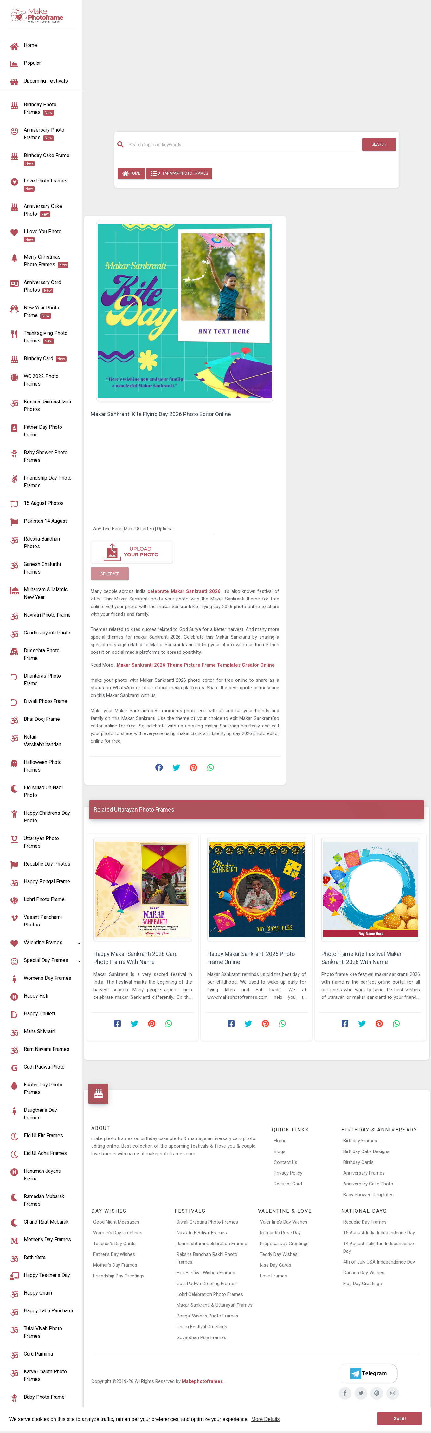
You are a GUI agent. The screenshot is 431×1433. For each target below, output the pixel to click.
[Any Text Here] (154, 528)
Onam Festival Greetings (202, 1327)
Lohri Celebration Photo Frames (210, 1294)
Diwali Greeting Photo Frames (207, 1222)
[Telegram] (368, 1373)
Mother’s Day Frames (115, 1265)
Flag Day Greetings (362, 1283)
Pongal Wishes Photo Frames (207, 1316)
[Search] (243, 144)
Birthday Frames (360, 1141)
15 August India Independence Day (379, 1233)
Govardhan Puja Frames (201, 1337)
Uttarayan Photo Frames (179, 173)
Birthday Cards (358, 1162)
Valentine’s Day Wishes (283, 1222)
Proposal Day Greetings (284, 1243)
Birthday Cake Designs (366, 1151)
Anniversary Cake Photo (368, 1184)
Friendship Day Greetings (119, 1276)
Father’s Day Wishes (114, 1254)
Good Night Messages (116, 1222)
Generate (109, 574)
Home (131, 173)
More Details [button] (265, 1419)
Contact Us (285, 1162)
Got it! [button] (399, 1418)
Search (379, 144)
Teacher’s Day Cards (114, 1243)
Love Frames (273, 1276)
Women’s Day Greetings (117, 1233)
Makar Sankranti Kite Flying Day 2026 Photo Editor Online (161, 414)
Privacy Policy (288, 1173)
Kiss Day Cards (275, 1265)
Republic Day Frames (365, 1222)
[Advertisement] (256, 62)
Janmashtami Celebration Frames (212, 1243)
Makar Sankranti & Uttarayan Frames (215, 1305)
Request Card (288, 1184)
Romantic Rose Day (280, 1233)
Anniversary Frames (364, 1173)
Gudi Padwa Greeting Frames (207, 1283)
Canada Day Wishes (363, 1273)
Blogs (280, 1151)
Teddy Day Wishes (279, 1254)
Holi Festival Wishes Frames (206, 1273)
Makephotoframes (202, 1381)
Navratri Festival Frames (202, 1233)
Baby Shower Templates (368, 1194)
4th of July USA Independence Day (379, 1262)
